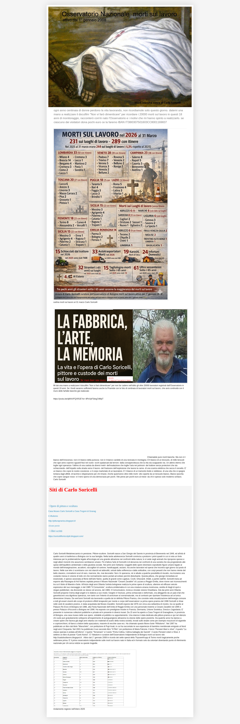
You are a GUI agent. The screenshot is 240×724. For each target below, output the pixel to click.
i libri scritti (56, 531)
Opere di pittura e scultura (64, 506)
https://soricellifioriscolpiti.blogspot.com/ (65, 536)
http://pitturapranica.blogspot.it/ (62, 521)
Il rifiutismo (53, 516)
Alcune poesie (54, 526)
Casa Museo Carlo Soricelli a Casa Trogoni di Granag (72, 511)
